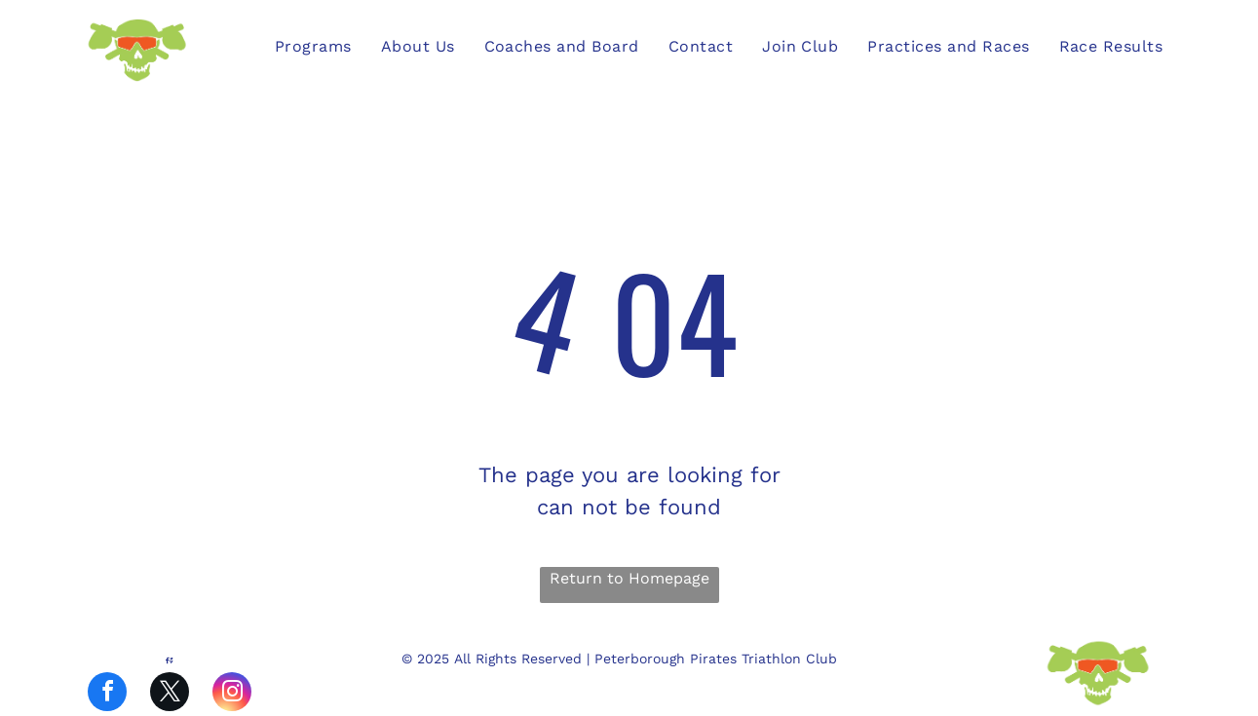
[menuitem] (313, 46)
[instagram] (231, 694)
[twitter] (169, 694)
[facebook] (107, 694)
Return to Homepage (629, 578)
